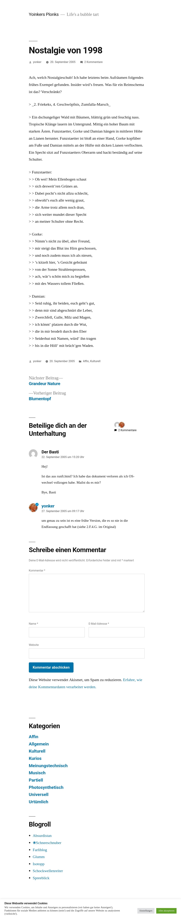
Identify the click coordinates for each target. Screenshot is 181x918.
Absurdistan (42, 835)
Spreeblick (41, 877)
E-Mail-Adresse (99, 623)
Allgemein (39, 744)
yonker (37, 62)
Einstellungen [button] (146, 910)
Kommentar (37, 570)
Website (34, 645)
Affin (86, 361)
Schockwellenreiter (48, 870)
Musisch (37, 772)
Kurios (35, 758)
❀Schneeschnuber (47, 842)
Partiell (36, 780)
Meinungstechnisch (48, 765)
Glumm (39, 856)
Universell (39, 794)
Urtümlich (38, 801)
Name (33, 623)
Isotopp (38, 863)
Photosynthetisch (46, 787)
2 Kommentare (93, 62)
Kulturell (95, 361)
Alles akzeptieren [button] (166, 910)
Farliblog (40, 849)
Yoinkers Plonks (44, 14)
